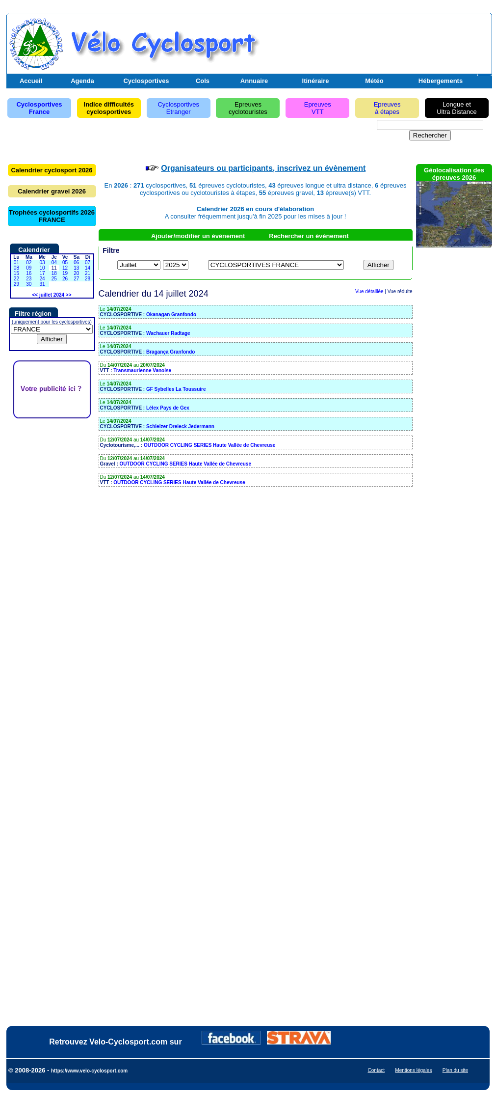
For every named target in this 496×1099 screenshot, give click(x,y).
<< (35, 295)
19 (65, 273)
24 (42, 278)
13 (76, 268)
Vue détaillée (369, 291)
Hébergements (440, 80)
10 (42, 268)
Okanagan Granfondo (171, 314)
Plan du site (455, 1070)
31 (42, 284)
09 (28, 268)
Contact (376, 1070)
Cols (202, 80)
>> (69, 295)
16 (28, 273)
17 (42, 273)
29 (16, 284)
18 (54, 273)
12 (65, 268)
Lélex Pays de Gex (167, 408)
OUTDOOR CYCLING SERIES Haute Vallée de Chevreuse (209, 445)
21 (87, 273)
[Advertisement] (375, 40)
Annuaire (254, 80)
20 (76, 273)
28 (87, 278)
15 (16, 273)
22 (16, 278)
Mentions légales (413, 1070)
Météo (374, 80)
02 (28, 262)
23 (28, 278)
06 (76, 262)
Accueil (31, 80)
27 (76, 278)
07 (87, 262)
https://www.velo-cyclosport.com (89, 1070)
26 (65, 278)
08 (16, 268)
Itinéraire (315, 80)
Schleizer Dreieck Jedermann (180, 426)
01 (16, 262)
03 (42, 262)
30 (28, 284)
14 (87, 268)
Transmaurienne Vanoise (142, 370)
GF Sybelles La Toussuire (176, 389)
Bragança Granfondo (170, 352)
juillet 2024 (51, 295)
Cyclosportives (146, 80)
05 (65, 262)
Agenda (82, 80)
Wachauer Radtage (168, 333)
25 (54, 278)
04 (54, 262)
